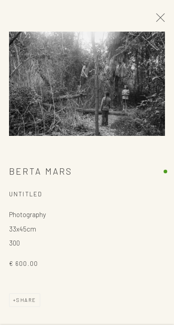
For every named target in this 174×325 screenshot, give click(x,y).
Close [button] (158, 20)
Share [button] (26, 300)
